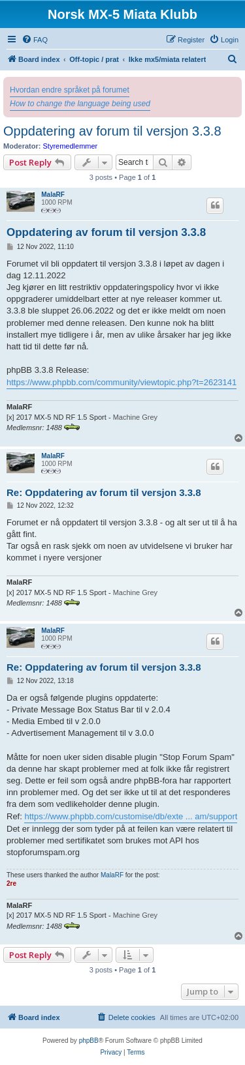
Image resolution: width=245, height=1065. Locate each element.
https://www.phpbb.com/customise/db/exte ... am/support (130, 816)
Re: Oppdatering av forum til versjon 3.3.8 (104, 492)
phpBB (89, 1040)
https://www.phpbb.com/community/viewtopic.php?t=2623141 (122, 382)
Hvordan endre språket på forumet (69, 90)
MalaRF (53, 194)
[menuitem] (35, 40)
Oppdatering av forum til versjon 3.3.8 (112, 131)
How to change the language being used (80, 103)
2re (11, 883)
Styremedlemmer (70, 146)
